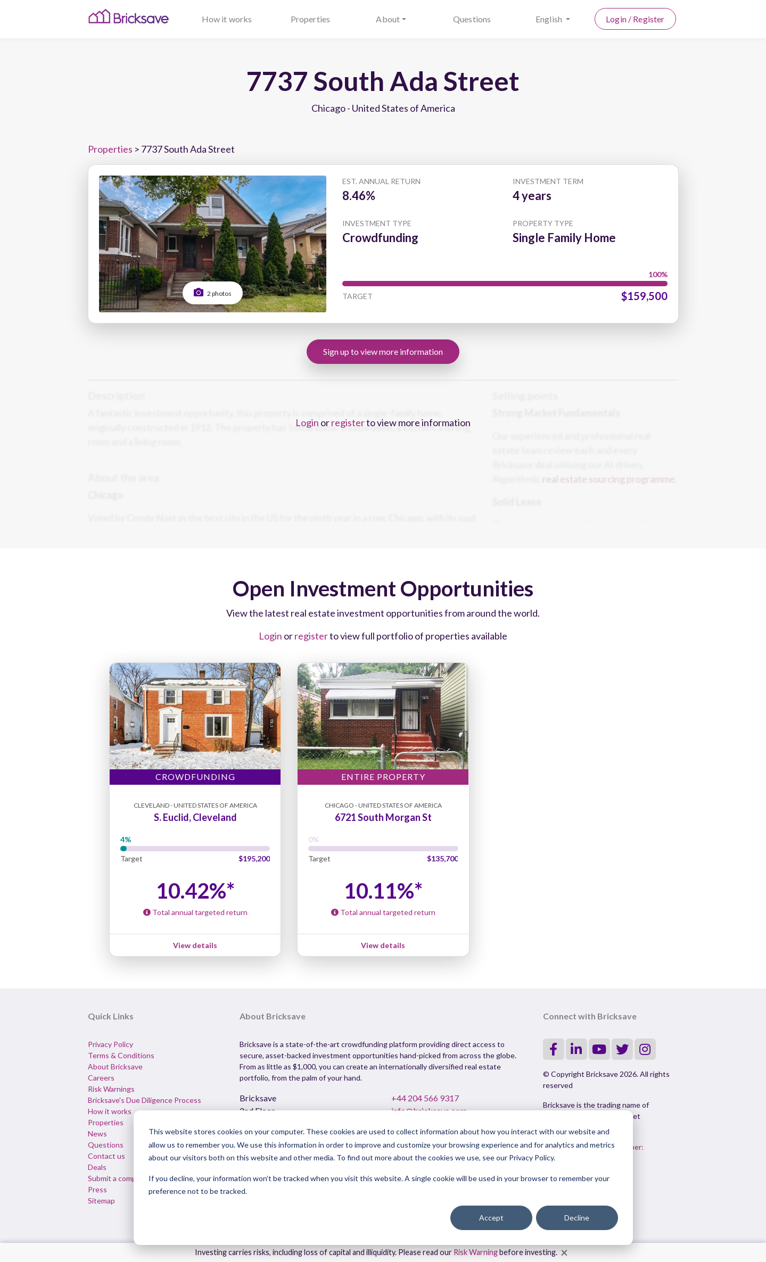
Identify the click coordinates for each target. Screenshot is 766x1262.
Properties (311, 19)
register (348, 422)
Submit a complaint (119, 1178)
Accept (491, 1217)
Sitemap (101, 1200)
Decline (576, 1217)
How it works (227, 19)
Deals (97, 1167)
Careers (101, 1077)
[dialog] (383, 1177)
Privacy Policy (110, 1044)
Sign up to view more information (383, 351)
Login (307, 422)
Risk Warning (476, 1252)
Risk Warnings (111, 1088)
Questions (472, 19)
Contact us (106, 1155)
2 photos (213, 292)
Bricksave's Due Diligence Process (144, 1100)
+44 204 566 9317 (425, 1098)
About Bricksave (115, 1066)
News (97, 1133)
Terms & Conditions (121, 1055)
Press (97, 1189)
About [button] (388, 19)
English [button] (550, 19)
